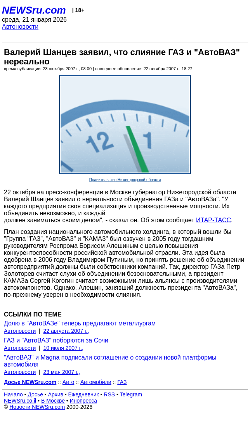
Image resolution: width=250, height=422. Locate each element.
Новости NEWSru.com (37, 407)
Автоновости (20, 26)
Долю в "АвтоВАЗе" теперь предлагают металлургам (80, 323)
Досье (35, 394)
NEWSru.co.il (20, 401)
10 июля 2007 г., (63, 348)
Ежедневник (83, 394)
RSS (109, 394)
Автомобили (95, 382)
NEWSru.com (34, 10)
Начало (13, 394)
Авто (68, 382)
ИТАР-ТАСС (213, 220)
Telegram (131, 394)
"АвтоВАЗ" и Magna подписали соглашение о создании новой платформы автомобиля (110, 361)
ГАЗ (122, 382)
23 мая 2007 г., (61, 372)
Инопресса (83, 401)
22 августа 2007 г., (66, 331)
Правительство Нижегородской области (125, 180)
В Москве (53, 401)
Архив (55, 394)
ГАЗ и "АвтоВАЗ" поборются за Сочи (56, 340)
